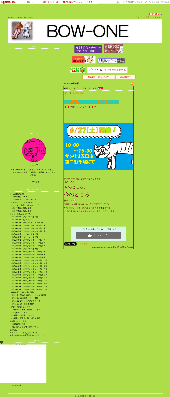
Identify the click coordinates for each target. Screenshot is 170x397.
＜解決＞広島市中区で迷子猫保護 (26, 318)
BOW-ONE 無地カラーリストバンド (28, 222)
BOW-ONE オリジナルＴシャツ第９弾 (29, 257)
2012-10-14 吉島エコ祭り (23, 304)
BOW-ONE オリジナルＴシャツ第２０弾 (29, 289)
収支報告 (13, 330)
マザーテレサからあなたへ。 (24, 202)
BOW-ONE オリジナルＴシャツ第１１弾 (29, 263)
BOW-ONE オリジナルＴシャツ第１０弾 (29, 260)
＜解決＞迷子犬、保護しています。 (27, 310)
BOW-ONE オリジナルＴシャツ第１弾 (29, 225)
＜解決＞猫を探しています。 (24, 315)
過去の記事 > (126, 77)
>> (132, 2)
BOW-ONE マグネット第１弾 (25, 234)
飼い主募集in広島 (17, 194)
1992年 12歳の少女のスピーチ (25, 205)
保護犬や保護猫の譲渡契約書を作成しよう (27, 335)
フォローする (33, 182)
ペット (33, 2)
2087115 (154, 14)
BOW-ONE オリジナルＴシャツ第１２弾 (29, 266)
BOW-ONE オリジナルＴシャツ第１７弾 (29, 281)
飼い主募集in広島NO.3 (21, 211)
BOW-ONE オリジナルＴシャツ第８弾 (29, 255)
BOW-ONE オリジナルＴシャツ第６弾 (29, 246)
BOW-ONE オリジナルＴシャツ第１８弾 (29, 284)
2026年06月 (16, 385)
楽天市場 (165, 2)
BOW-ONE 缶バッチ (21, 220)
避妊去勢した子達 (19, 196)
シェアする (82, 244)
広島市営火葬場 (18, 324)
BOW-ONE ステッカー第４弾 (25, 249)
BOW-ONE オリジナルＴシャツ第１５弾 (29, 275)
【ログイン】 (156, 17)
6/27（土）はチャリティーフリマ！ (80, 88)
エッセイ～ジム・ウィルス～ (24, 199)
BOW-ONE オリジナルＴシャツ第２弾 (29, 228)
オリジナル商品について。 (21, 214)
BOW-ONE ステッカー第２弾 (25, 217)
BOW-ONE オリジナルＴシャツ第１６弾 (29, 278)
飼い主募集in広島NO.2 (21, 208)
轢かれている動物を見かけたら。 (26, 327)
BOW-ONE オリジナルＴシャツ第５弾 (29, 243)
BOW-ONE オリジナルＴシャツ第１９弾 (29, 287)
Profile (34, 134)
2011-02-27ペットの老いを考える (26, 301)
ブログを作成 (153, 2)
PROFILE (28, 17)
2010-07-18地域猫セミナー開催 (25, 298)
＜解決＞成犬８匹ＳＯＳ (20, 307)
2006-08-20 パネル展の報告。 (23, 292)
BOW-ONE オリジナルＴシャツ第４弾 (29, 240)
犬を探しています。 (20, 312)
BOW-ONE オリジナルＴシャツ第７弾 (29, 252)
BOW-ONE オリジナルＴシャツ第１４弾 (29, 272)
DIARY (19, 17)
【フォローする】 (142, 17)
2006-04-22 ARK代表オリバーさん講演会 (29, 295)
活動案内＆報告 (79, 93)
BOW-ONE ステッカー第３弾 (25, 237)
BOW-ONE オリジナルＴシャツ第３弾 (29, 231)
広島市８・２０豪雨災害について (23, 333)
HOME (11, 17)
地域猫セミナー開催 (18, 321)
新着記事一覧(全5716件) (98, 77)
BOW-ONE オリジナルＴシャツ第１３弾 (29, 269)
